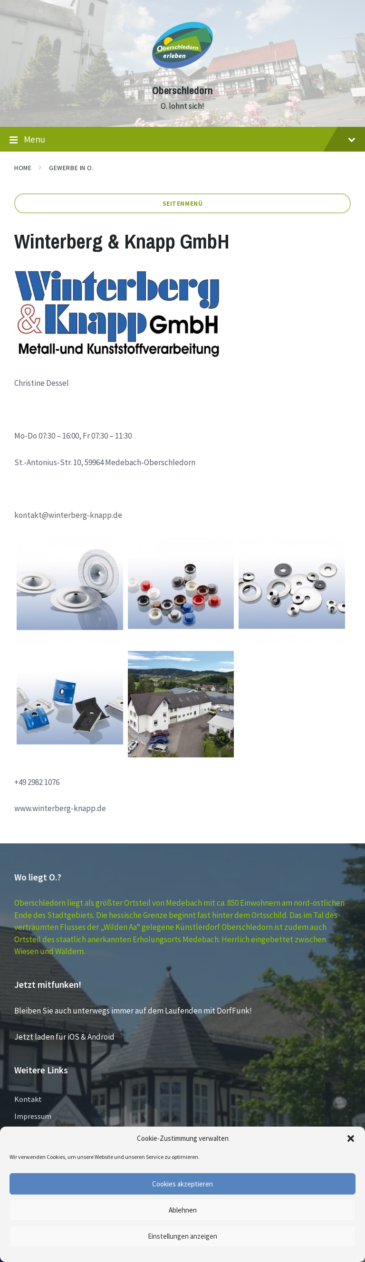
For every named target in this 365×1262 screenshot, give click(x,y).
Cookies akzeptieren (182, 1183)
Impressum (32, 1116)
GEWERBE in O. (71, 167)
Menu (182, 140)
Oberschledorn (182, 90)
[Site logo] (182, 73)
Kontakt (28, 1099)
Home (22, 167)
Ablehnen (183, 1209)
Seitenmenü (183, 203)
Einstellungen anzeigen (182, 1236)
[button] (350, 1138)
